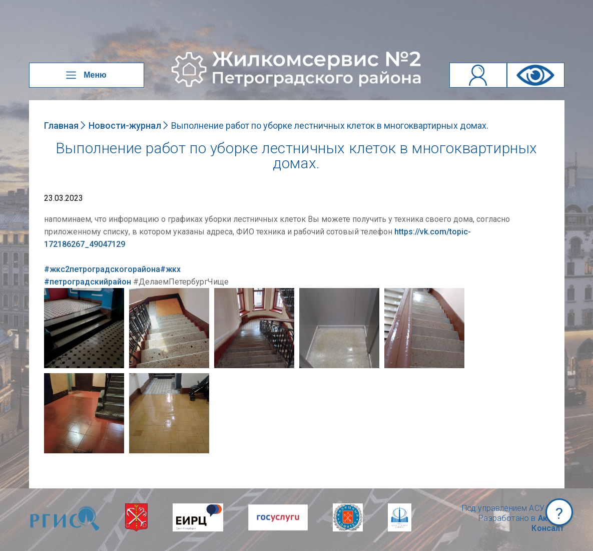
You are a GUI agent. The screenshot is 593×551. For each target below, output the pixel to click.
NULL (54, 293)
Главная (61, 125)
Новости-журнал (125, 125)
